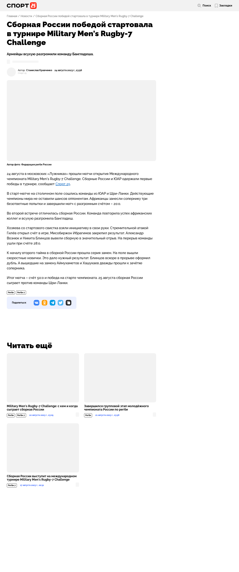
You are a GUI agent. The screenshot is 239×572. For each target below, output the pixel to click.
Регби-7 (21, 292)
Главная (12, 16)
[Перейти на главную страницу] (22, 6)
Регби (11, 292)
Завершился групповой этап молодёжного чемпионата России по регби (116, 407)
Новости (26, 16)
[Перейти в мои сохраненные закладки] (223, 6)
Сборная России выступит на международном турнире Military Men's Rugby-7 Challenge (42, 477)
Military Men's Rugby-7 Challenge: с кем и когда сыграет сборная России (42, 407)
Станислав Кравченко (39, 70)
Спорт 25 (62, 184)
